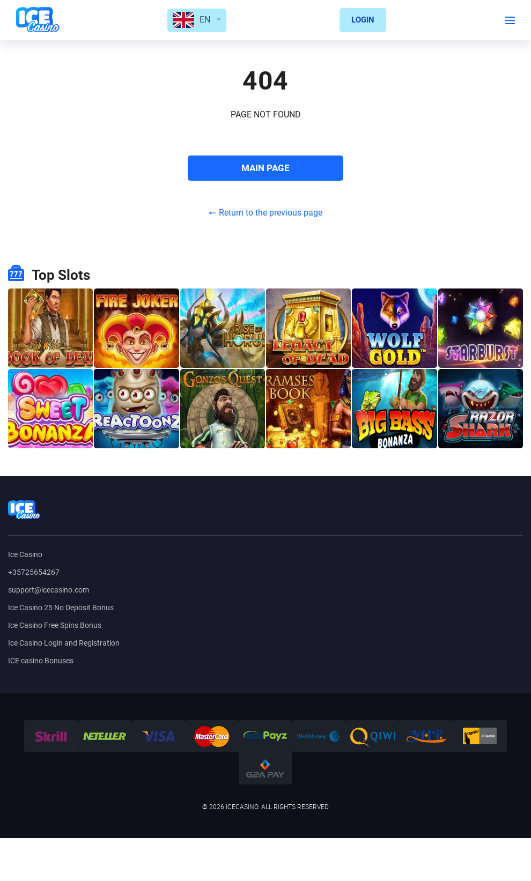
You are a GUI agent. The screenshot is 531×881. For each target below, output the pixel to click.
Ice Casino (25, 554)
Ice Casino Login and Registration (64, 643)
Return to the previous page (265, 213)
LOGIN (362, 20)
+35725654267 (34, 572)
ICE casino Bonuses (40, 660)
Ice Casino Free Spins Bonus (54, 625)
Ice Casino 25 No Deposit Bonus (61, 607)
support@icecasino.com (48, 590)
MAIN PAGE (265, 167)
